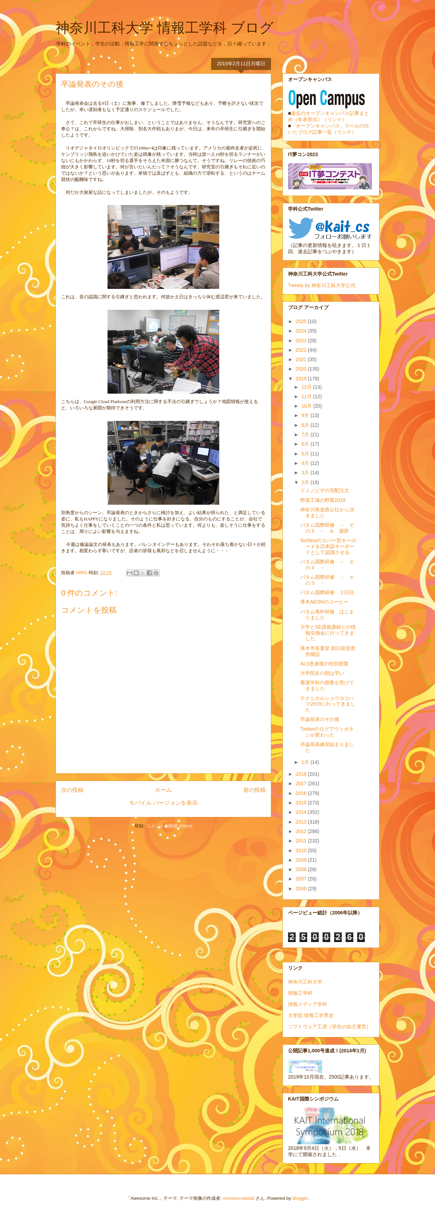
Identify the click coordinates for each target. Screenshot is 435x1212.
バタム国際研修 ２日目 (327, 592)
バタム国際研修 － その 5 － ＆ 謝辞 (327, 528)
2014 (302, 812)
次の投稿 (72, 790)
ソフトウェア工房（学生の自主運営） (329, 1026)
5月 (305, 454)
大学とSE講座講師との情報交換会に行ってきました (328, 633)
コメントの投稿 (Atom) (169, 825)
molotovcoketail (239, 1198)
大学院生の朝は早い (322, 673)
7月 (305, 434)
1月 (305, 762)
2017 (302, 783)
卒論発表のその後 (319, 719)
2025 (302, 321)
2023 (302, 340)
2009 (302, 860)
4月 (305, 463)
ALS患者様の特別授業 (324, 663)
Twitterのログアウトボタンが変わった (327, 732)
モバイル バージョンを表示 (163, 803)
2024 (302, 331)
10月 (307, 406)
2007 (302, 879)
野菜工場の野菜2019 (322, 500)
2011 (302, 841)
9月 (305, 415)
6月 (305, 444)
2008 (302, 869)
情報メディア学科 (307, 1004)
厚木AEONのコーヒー (324, 602)
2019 (302, 378)
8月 (305, 425)
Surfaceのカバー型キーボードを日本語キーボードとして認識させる (328, 546)
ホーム (163, 790)
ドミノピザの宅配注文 (324, 490)
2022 (302, 350)
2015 (302, 802)
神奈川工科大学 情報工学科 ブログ (165, 27)
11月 (307, 396)
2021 (302, 359)
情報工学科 (300, 993)
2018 (302, 774)
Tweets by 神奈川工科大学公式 (321, 285)
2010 (302, 850)
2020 (302, 369)
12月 (307, 387)
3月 (305, 472)
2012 (302, 831)
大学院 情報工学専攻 (310, 1015)
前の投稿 (254, 790)
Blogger (300, 1198)
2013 (302, 822)
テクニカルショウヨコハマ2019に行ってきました (327, 704)
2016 (302, 793)
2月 (305, 482)
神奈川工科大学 (305, 982)
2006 (302, 888)
